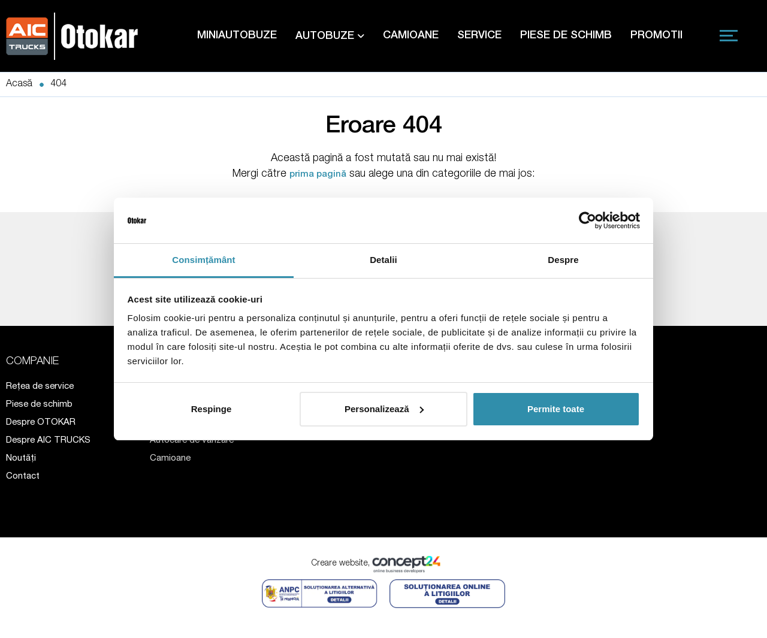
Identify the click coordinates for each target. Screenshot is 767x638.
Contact (23, 476)
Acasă (19, 84)
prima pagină (317, 174)
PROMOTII (656, 36)
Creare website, (384, 564)
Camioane (170, 458)
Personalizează (384, 409)
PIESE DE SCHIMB (566, 36)
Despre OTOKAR (41, 422)
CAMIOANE (411, 36)
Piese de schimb (39, 404)
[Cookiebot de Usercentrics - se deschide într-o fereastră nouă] (587, 220)
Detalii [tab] (383, 260)
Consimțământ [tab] (203, 260)
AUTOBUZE (329, 36)
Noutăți (21, 458)
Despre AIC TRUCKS (48, 440)
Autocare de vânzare (192, 440)
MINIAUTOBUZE (237, 36)
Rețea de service (40, 386)
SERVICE (479, 36)
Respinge (211, 409)
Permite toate (555, 409)
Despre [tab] (563, 260)
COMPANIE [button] (32, 361)
